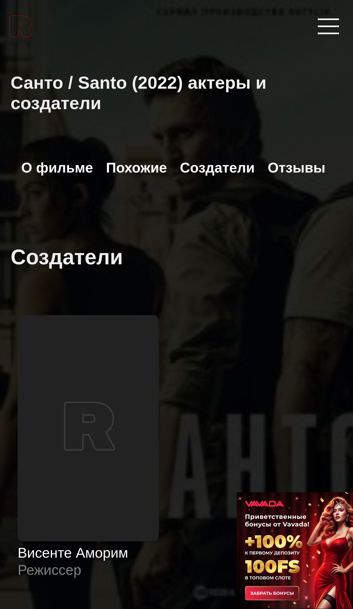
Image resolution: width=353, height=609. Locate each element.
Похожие (136, 168)
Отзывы (296, 168)
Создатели (217, 168)
